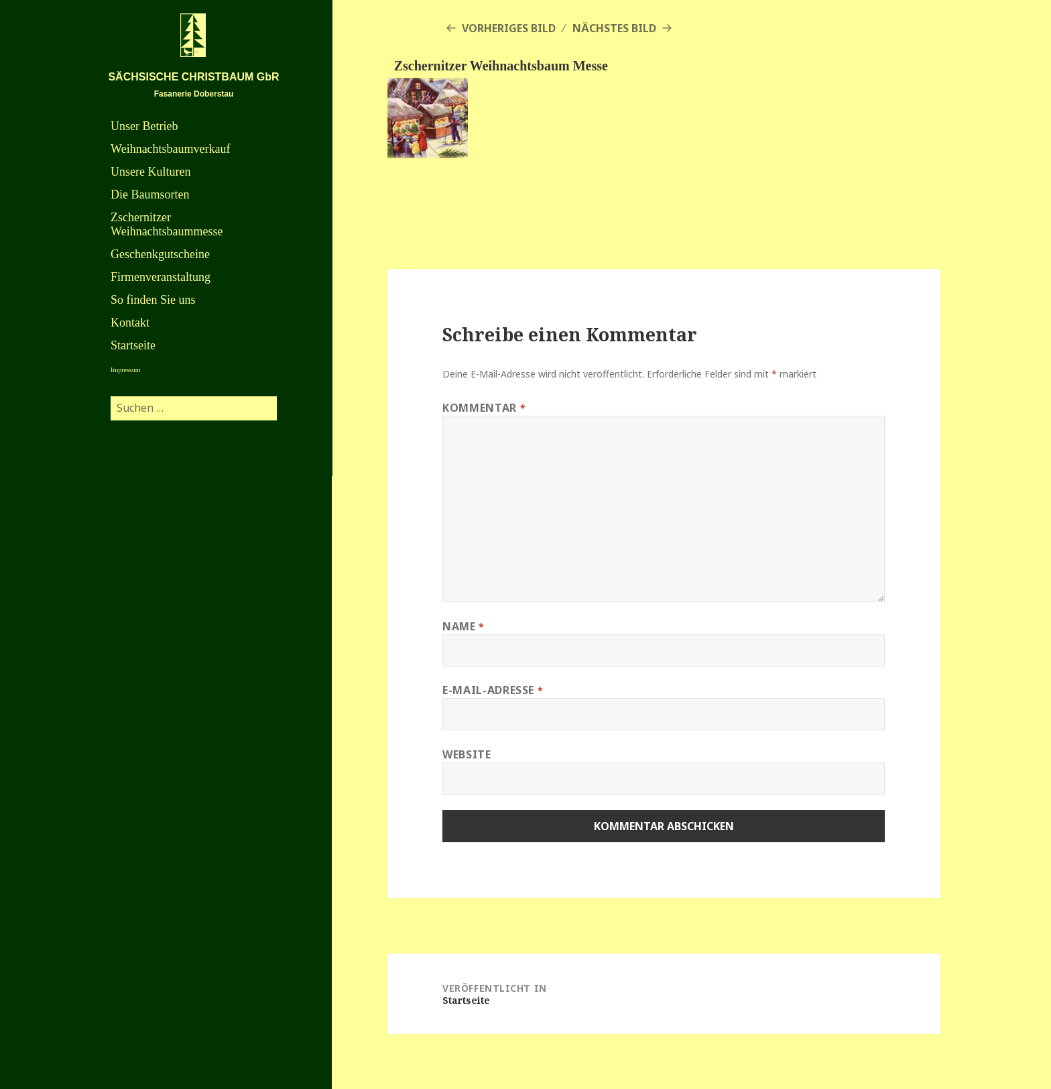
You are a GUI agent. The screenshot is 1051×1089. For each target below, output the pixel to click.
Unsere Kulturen (150, 171)
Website (466, 754)
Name (463, 626)
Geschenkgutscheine (160, 254)
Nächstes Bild (614, 28)
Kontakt (130, 322)
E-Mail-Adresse (492, 690)
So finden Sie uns (153, 299)
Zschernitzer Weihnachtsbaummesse (167, 224)
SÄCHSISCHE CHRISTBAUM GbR (193, 76)
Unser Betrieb (144, 126)
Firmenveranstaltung (160, 277)
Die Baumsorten (150, 194)
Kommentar (484, 407)
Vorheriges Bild (509, 28)
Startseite (133, 345)
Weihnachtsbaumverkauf (170, 149)
